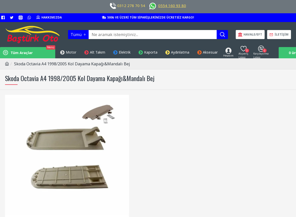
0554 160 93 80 (172, 5)
